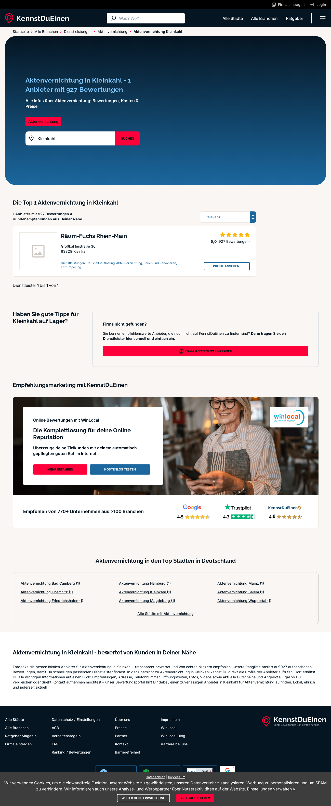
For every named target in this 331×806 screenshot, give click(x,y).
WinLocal (169, 728)
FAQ (55, 744)
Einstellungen (88, 719)
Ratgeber (294, 18)
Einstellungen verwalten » (271, 788)
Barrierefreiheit (127, 752)
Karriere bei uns (174, 744)
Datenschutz (62, 719)
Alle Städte (232, 18)
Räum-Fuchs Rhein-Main (94, 236)
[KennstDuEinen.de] (37, 18)
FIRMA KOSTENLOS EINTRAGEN (205, 351)
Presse (121, 728)
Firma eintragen (18, 744)
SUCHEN (127, 138)
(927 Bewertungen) (233, 241)
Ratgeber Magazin (20, 736)
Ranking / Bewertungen (71, 752)
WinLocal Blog (173, 736)
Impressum (170, 719)
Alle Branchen (264, 18)
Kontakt (121, 744)
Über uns (122, 719)
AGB (55, 728)
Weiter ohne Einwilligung (143, 798)
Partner (121, 736)
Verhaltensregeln (66, 736)
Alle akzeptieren (195, 798)
